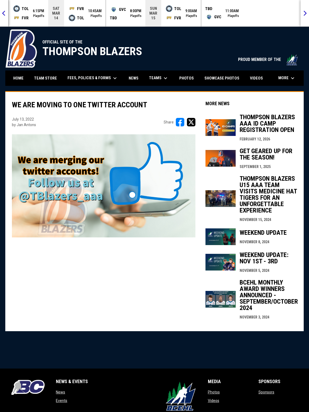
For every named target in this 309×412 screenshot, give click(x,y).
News (60, 392)
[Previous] (4, 13)
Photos (214, 392)
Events (61, 400)
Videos (213, 400)
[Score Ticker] (154, 13)
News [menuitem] (133, 78)
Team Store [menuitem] (47, 78)
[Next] (305, 13)
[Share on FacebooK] (180, 122)
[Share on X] (191, 122)
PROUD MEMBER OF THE (268, 59)
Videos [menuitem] (256, 78)
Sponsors (266, 392)
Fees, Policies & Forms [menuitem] (93, 78)
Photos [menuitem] (186, 78)
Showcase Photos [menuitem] (223, 78)
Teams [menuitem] (159, 78)
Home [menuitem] (18, 78)
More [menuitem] (287, 78)
